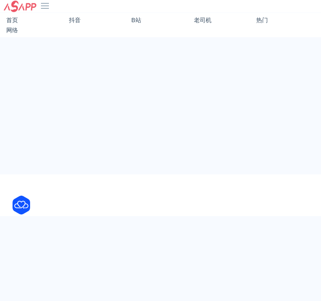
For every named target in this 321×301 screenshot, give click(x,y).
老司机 (202, 20)
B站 (136, 20)
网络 (12, 30)
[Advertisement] (160, 102)
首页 (12, 20)
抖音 (75, 20)
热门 (262, 20)
